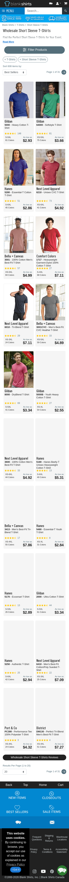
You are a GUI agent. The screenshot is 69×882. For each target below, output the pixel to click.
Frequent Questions (37, 838)
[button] (51, 2)
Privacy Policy (15, 864)
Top (25, 784)
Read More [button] (8, 42)
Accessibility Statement (62, 850)
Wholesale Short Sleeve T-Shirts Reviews (34, 757)
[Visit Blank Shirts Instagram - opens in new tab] (35, 871)
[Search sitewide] (43, 10)
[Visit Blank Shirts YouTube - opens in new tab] (43, 871)
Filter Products (34, 49)
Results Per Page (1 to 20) (17, 765)
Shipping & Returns (49, 838)
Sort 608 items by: (12, 66)
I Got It (16, 869)
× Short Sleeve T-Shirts (33, 59)
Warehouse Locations (62, 838)
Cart (60, 784)
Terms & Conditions (47, 850)
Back (9, 784)
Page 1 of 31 (56, 771)
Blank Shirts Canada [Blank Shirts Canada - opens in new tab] (52, 877)
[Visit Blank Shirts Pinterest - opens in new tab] (52, 871)
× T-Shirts (9, 59)
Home (43, 784)
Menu (7, 11)
